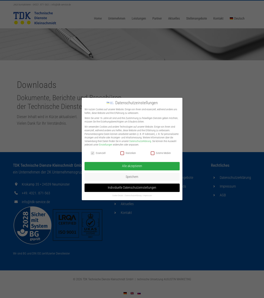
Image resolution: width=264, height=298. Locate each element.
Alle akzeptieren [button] (132, 165)
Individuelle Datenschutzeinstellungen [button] (132, 187)
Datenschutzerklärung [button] (133, 195)
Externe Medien (161, 152)
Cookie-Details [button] (117, 195)
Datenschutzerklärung (140, 140)
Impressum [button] (147, 195)
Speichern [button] (132, 176)
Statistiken (128, 152)
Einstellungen (105, 144)
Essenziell (98, 152)
